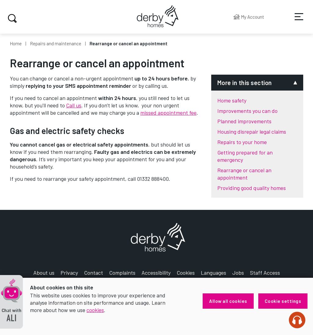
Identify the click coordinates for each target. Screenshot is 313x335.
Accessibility (156, 272)
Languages (213, 272)
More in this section (244, 82)
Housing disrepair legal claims (251, 131)
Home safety (231, 100)
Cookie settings (283, 301)
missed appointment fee (168, 112)
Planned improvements (244, 121)
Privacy (69, 272)
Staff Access (265, 272)
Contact (93, 272)
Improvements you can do (247, 110)
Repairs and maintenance (55, 43)
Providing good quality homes (251, 187)
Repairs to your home (242, 142)
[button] (11, 302)
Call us (73, 105)
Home (16, 43)
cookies (95, 310)
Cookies (186, 272)
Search (11, 18)
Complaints (122, 272)
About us (43, 272)
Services (295, 21)
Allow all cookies (228, 301)
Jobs (238, 272)
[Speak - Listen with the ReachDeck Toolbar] (297, 320)
